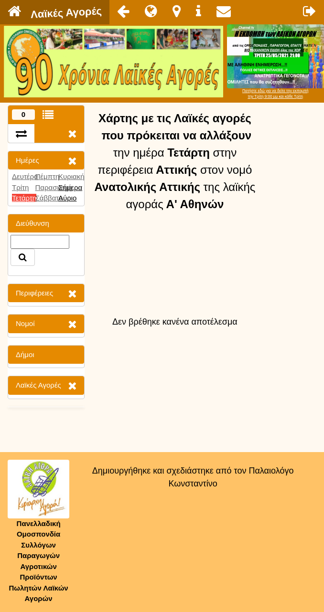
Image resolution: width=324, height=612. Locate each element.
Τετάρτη (24, 198)
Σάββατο (49, 198)
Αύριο (67, 198)
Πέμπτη (47, 176)
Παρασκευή (53, 187)
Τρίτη (20, 187)
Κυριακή (71, 176)
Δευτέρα (25, 176)
